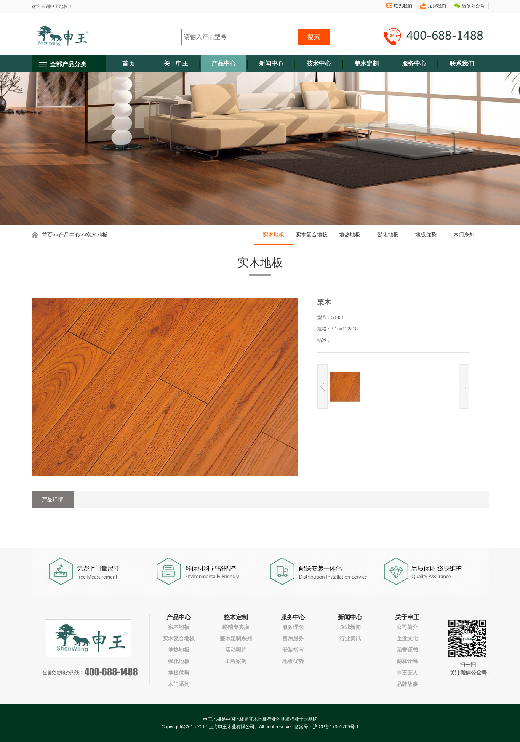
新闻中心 (271, 63)
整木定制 (366, 63)
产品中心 (223, 63)
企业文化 (407, 638)
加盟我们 (437, 6)
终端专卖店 (235, 627)
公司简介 (407, 627)
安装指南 (293, 650)
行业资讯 (350, 638)
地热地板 (349, 234)
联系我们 (403, 6)
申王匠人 (407, 673)
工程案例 (235, 661)
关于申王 (176, 63)
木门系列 (464, 234)
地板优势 (426, 234)
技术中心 (319, 63)
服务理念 (293, 627)
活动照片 (235, 650)
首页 (128, 63)
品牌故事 (407, 684)
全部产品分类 (68, 64)
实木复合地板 (312, 234)
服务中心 (414, 63)
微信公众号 (473, 6)
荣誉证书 (407, 650)
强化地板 (387, 234)
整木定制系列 (236, 638)
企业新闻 (350, 627)
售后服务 (293, 638)
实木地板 (96, 235)
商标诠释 (407, 661)
